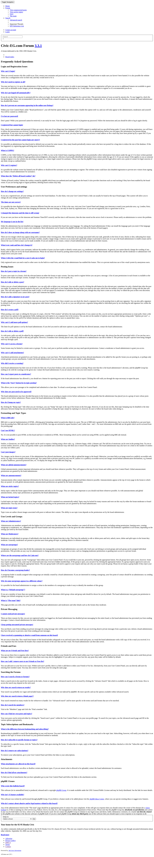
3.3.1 (38, 46)
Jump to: (6, 817)
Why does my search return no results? (16, 687)
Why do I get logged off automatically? (15, 93)
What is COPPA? (7, 150)
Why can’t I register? (9, 165)
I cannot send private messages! (13, 614)
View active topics (16, 12)
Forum (7, 8)
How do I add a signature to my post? (15, 297)
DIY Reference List (17, 26)
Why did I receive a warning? (12, 363)
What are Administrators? (11, 521)
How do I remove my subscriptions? (14, 751)
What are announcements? (11, 475)
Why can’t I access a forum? (12, 344)
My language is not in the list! (12, 222)
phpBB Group (61, 790)
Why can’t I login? (8, 71)
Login (7, 32)
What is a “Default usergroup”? (13, 590)
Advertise (8, 838)
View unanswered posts (18, 10)
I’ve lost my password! (9, 116)
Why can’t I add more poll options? (14, 322)
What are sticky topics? (10, 486)
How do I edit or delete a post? (12, 282)
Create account (10, 30)
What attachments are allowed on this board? (18, 764)
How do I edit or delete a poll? (12, 331)
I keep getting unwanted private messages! (17, 625)
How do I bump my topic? (11, 402)
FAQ (11, 14)
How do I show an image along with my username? (20, 232)
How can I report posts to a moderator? (16, 374)
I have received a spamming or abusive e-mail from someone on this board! (29, 635)
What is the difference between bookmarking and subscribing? (25, 729)
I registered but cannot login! (12, 125)
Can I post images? (8, 452)
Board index (9, 57)
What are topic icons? (9, 508)
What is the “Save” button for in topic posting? (19, 383)
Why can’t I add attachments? (12, 353)
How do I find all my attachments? (14, 772)
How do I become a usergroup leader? (15, 570)
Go (34, 819)
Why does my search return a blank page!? (17, 696)
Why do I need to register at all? (13, 82)
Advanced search (16, 20)
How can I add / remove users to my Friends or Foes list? (22, 661)
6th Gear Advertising (14, 850)
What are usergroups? (9, 545)
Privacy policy (10, 841)
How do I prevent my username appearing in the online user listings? (27, 105)
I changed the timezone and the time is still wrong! (20, 213)
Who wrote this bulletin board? (13, 786)
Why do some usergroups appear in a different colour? (21, 581)
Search (7, 18)
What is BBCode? (8, 418)
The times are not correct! (11, 202)
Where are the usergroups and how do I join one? (19, 555)
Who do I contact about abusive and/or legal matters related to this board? (29, 803)
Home (7, 6)
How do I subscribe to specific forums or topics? (19, 740)
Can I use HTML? (8, 430)
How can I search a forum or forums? (15, 677)
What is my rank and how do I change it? (16, 245)
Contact (8, 847)
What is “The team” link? (11, 600)
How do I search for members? (12, 705)
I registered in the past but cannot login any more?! (20, 140)
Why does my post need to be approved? (16, 392)
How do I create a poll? (10, 310)
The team (13, 16)
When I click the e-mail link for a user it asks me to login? (23, 258)
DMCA (8, 843)
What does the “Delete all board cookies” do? (18, 176)
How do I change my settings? (12, 191)
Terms (7, 845)
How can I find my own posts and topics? (16, 714)
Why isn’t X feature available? (12, 795)
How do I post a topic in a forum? (13, 271)
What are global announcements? (13, 465)
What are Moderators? (9, 534)
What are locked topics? (10, 497)
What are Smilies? (8, 439)
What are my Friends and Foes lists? (15, 651)
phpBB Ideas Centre (97, 799)
